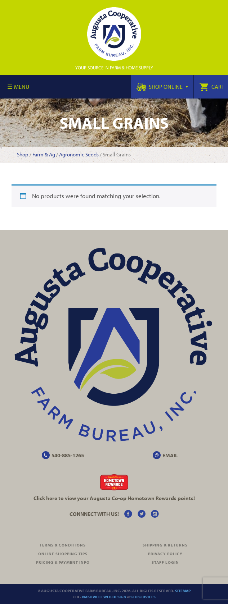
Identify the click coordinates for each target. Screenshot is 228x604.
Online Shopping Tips (63, 553)
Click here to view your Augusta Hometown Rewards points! (114, 498)
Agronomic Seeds (79, 154)
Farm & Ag (43, 154)
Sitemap (183, 590)
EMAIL (170, 455)
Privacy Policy (165, 553)
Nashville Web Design (104, 596)
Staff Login (165, 562)
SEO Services (143, 596)
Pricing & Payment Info (63, 562)
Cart (211, 86)
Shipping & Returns (165, 545)
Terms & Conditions (63, 545)
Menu (21, 86)
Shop (22, 154)
